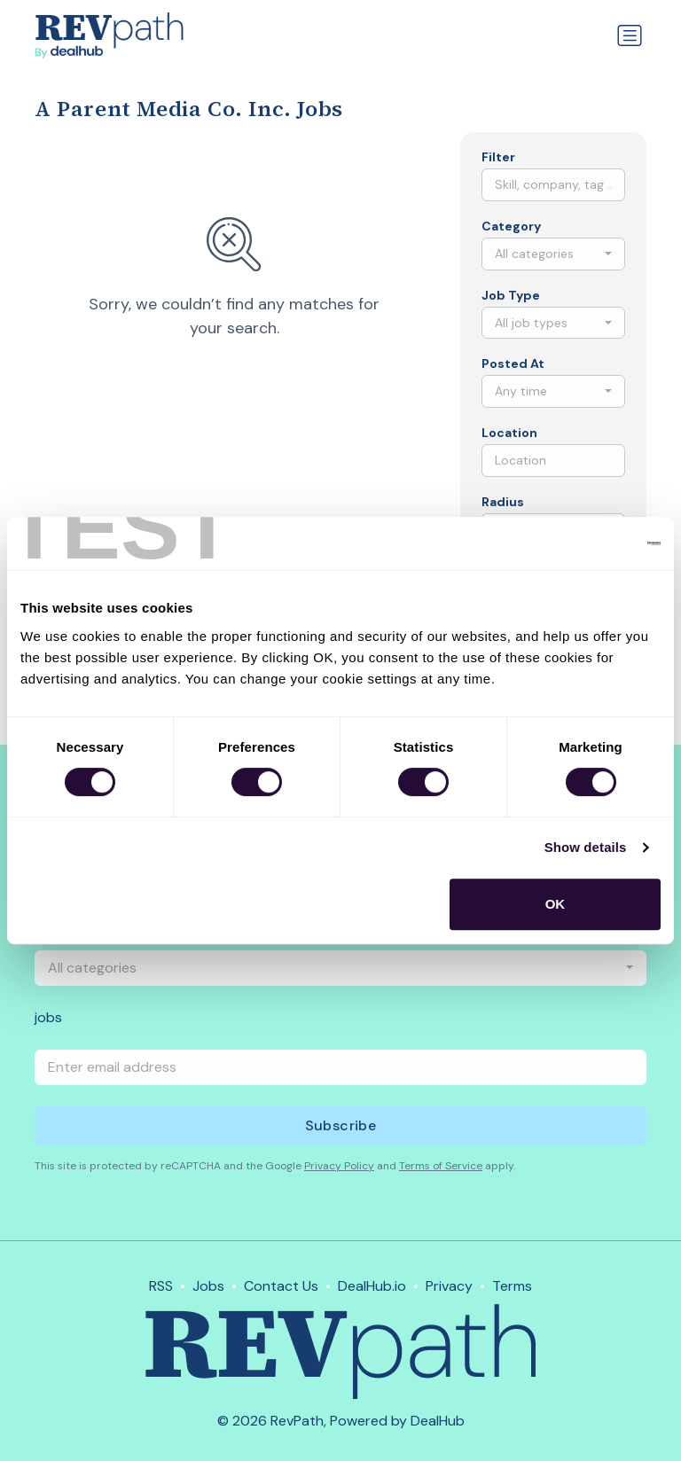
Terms (512, 1286)
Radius (502, 502)
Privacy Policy (339, 1166)
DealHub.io (372, 1286)
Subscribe (341, 1125)
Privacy (449, 1286)
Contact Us (281, 1286)
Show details (585, 847)
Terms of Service (440, 1166)
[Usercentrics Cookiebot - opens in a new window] (583, 543)
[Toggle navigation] (629, 35)
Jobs (208, 1286)
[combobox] (553, 254)
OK (555, 903)
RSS (161, 1286)
